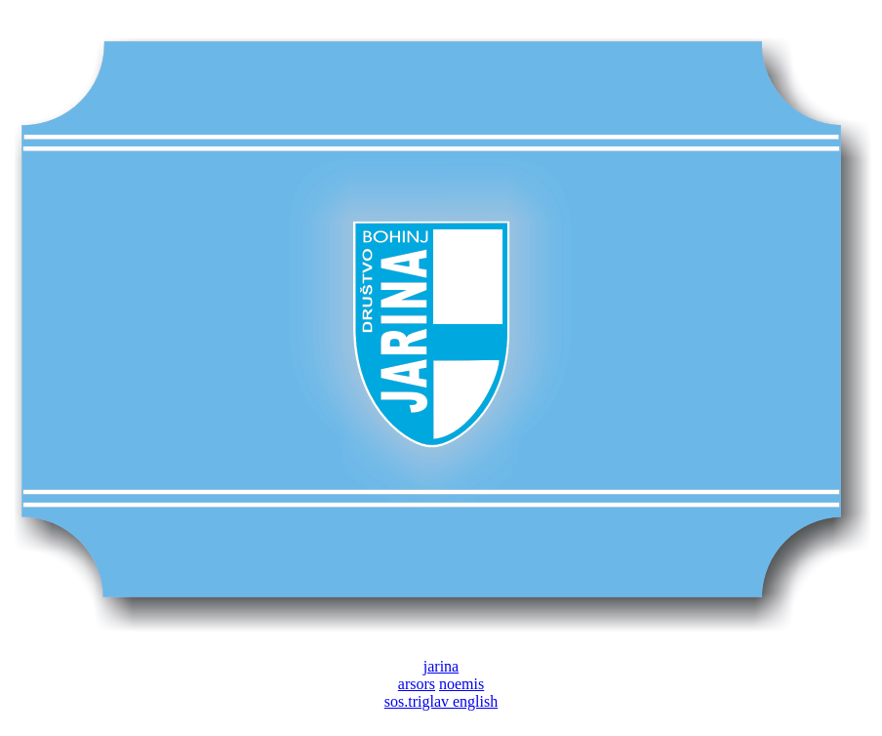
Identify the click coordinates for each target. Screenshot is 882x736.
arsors (416, 683)
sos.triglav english (441, 701)
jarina (441, 666)
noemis (461, 683)
